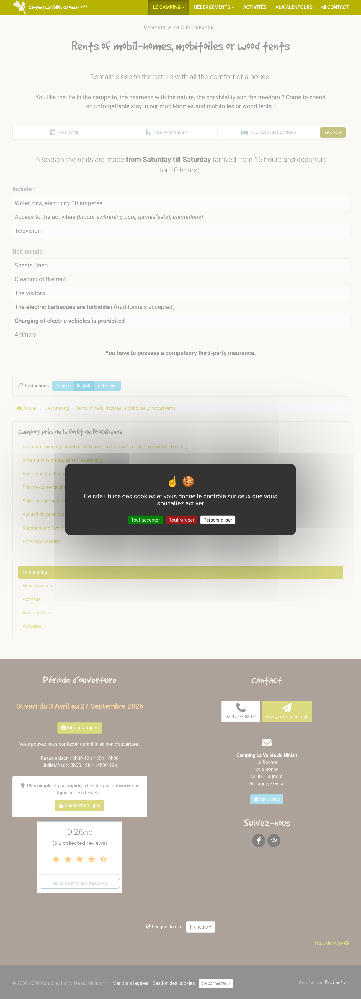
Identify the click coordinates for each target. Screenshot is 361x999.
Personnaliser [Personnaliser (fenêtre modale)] (217, 519)
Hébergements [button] (214, 7)
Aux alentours (294, 7)
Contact (335, 7)
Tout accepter (145, 519)
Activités (255, 7)
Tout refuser (181, 519)
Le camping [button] (169, 7)
